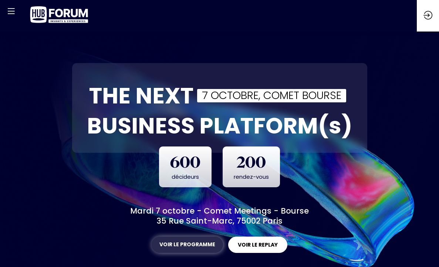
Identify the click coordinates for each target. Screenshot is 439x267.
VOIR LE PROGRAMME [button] (187, 244)
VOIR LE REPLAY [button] (258, 244)
